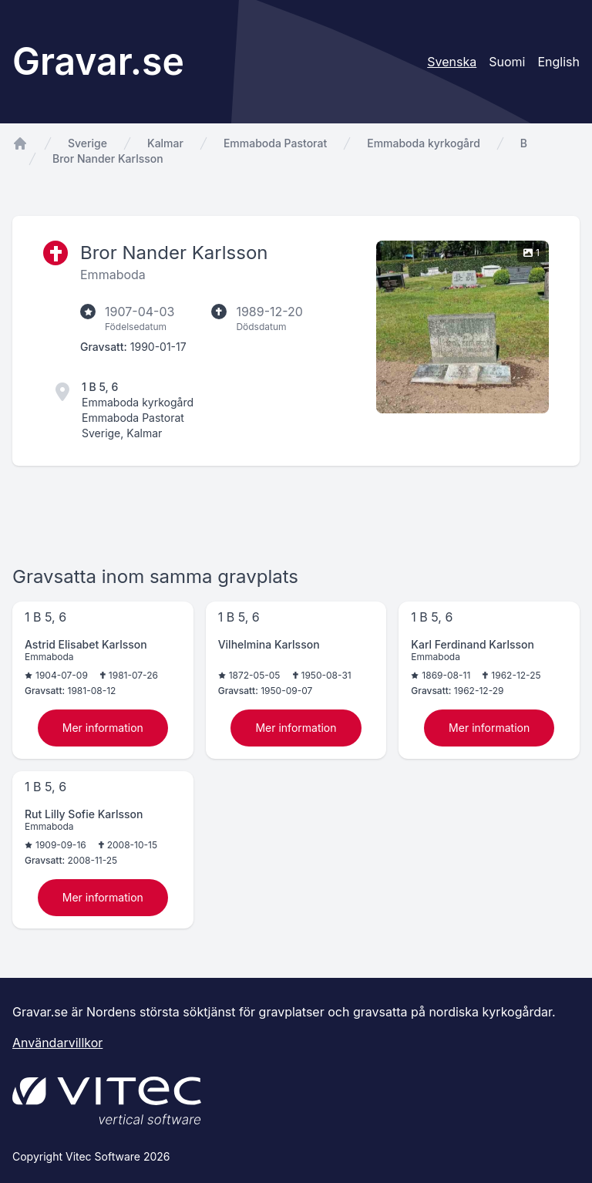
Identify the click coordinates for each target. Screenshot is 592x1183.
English (558, 61)
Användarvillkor (57, 1042)
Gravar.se (98, 61)
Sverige (87, 143)
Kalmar (165, 143)
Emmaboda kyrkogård (423, 143)
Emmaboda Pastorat (275, 143)
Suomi (507, 61)
